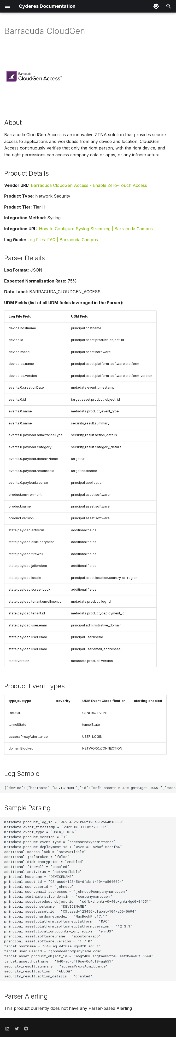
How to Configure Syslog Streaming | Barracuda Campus (96, 228)
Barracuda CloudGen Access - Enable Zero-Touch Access (89, 185)
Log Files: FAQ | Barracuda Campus (62, 239)
